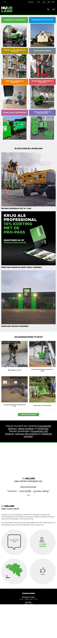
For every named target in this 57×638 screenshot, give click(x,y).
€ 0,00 (51, 2)
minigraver (42, 429)
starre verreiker (26, 429)
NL (2, 1)
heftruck (12, 429)
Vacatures (31, 2)
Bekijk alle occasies (28, 414)
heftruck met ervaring (26, 434)
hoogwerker (45, 426)
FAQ (38, 2)
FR (5, 1)
